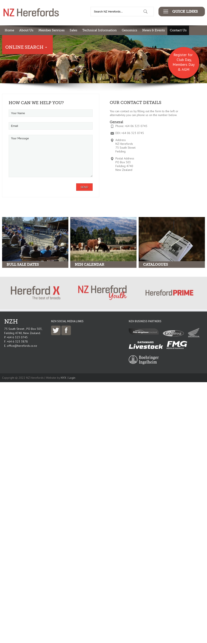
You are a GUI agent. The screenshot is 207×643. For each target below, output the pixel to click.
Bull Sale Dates (23, 265)
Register (180, 54)
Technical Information (99, 30)
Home (9, 30)
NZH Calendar (89, 265)
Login (72, 378)
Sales (73, 30)
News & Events (153, 30)
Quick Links (185, 11)
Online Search (24, 47)
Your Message (51, 156)
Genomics (129, 30)
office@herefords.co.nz (22, 346)
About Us (26, 30)
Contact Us (178, 30)
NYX (63, 378)
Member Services (51, 30)
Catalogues (155, 265)
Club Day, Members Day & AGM (184, 64)
